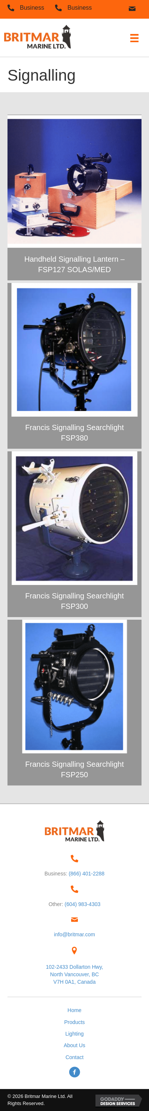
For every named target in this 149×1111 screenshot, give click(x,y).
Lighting (74, 1034)
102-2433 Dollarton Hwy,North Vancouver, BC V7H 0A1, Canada (74, 974)
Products (74, 1022)
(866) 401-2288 (86, 874)
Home (74, 1010)
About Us (74, 1045)
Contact (74, 1057)
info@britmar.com (74, 934)
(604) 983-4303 (83, 904)
